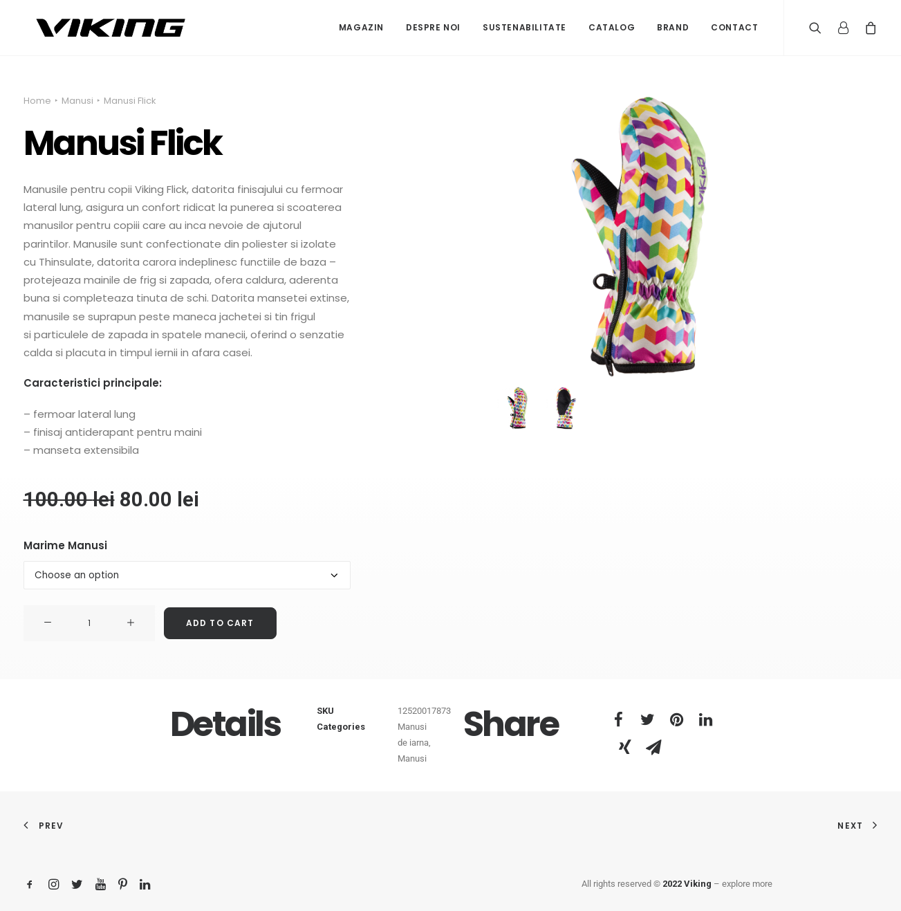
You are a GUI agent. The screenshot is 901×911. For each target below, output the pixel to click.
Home (37, 100)
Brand (673, 27)
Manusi (77, 100)
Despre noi (433, 27)
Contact (734, 27)
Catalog (611, 27)
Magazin (361, 27)
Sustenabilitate (524, 27)
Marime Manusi (65, 545)
